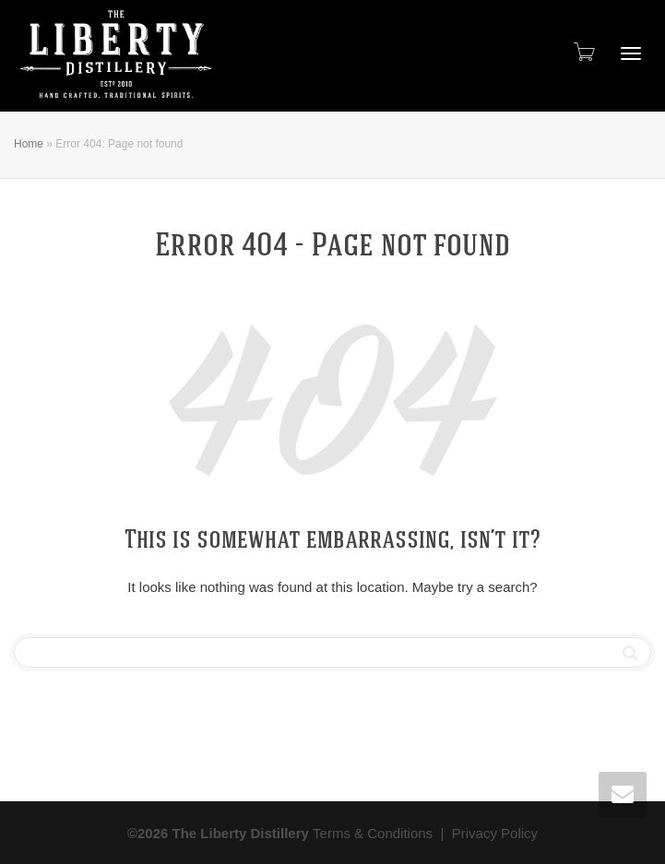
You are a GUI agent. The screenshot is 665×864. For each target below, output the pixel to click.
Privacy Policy (495, 833)
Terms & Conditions (373, 833)
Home (28, 143)
